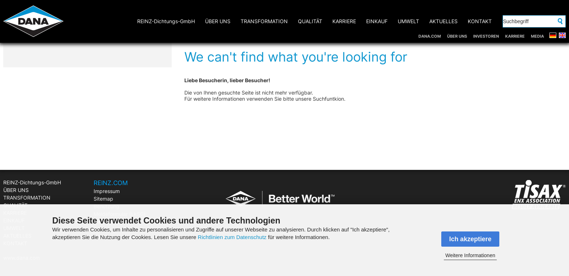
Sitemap (103, 199)
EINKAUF (377, 21)
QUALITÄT (310, 21)
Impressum (107, 191)
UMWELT (408, 21)
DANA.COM (429, 36)
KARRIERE (515, 36)
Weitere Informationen (470, 255)
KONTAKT (480, 21)
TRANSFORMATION (264, 21)
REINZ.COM (111, 183)
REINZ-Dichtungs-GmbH (166, 21)
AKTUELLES (443, 21)
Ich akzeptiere (470, 239)
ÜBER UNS (457, 36)
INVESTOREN (486, 36)
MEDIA (537, 36)
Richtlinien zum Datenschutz (232, 237)
